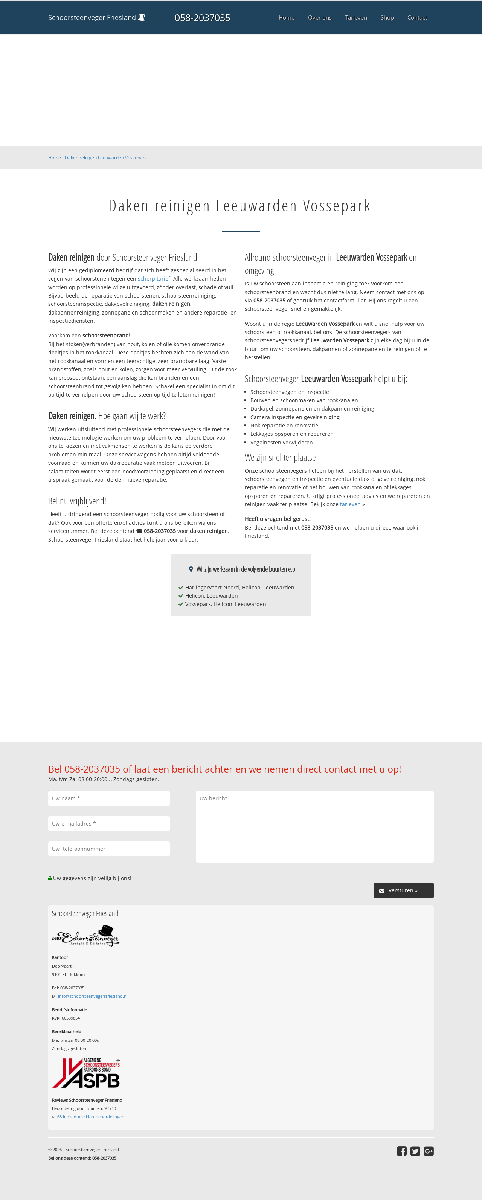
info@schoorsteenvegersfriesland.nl (93, 996)
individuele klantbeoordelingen (89, 1116)
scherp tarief (154, 278)
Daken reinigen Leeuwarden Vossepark (106, 157)
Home (54, 157)
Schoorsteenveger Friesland (92, 17)
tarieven (350, 504)
